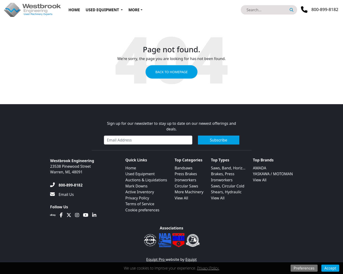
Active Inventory (139, 191)
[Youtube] (85, 215)
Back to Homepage (171, 72)
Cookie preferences (142, 210)
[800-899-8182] (66, 185)
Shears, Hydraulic (226, 191)
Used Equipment (102, 9)
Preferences (304, 268)
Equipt (191, 259)
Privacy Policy (137, 198)
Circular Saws (186, 186)
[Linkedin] (94, 215)
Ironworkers (185, 180)
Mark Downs (136, 186)
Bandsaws (184, 168)
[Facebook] (61, 215)
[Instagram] (77, 215)
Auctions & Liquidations (146, 180)
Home (74, 9)
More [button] (133, 9)
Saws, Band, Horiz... (228, 168)
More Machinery (189, 191)
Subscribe (218, 140)
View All (181, 198)
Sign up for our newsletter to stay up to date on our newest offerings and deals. (171, 126)
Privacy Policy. (208, 268)
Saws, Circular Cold (227, 186)
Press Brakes (186, 173)
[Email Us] (62, 194)
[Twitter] (69, 215)
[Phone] (319, 9)
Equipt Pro (156, 259)
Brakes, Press (222, 173)
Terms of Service (139, 203)
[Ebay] (53, 215)
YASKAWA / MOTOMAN (273, 173)
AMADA (259, 168)
